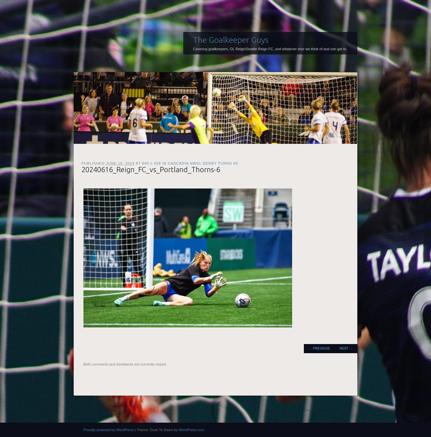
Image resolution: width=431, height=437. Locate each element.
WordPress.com (191, 430)
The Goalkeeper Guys (231, 39)
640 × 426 (151, 163)
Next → (346, 348)
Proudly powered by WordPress (108, 430)
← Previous (319, 348)
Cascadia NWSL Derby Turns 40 (203, 163)
